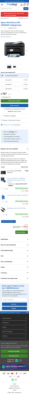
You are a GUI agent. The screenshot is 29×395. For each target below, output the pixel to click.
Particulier (18, 304)
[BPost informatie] (18, 376)
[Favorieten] (24, 4)
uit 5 (20, 139)
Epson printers (4, 18)
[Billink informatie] (21, 373)
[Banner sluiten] (27, 14)
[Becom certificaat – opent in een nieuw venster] (16, 360)
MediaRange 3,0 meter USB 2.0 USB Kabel (16, 208)
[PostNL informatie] (14, 376)
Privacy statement (14, 386)
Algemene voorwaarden (14, 388)
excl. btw (26, 18)
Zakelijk (19, 308)
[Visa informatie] (8, 373)
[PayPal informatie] (16, 373)
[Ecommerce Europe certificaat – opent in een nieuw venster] (20, 360)
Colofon (14, 384)
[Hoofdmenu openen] (2, 5)
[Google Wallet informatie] (10, 376)
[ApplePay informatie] (25, 373)
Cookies (14, 390)
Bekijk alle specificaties (6, 36)
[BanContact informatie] (4, 373)
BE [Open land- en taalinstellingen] (26, 312)
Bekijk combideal (14, 105)
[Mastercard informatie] (12, 373)
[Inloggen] (21, 5)
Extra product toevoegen (9, 221)
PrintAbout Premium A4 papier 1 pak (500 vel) (17, 195)
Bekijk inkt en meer (6, 125)
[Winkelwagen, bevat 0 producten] (27, 4)
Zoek (26, 8)
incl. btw (21, 18)
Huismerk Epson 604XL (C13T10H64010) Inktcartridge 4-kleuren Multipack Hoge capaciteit (16, 180)
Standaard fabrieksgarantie (11, 75)
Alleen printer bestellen (15, 101)
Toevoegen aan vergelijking (9, 115)
